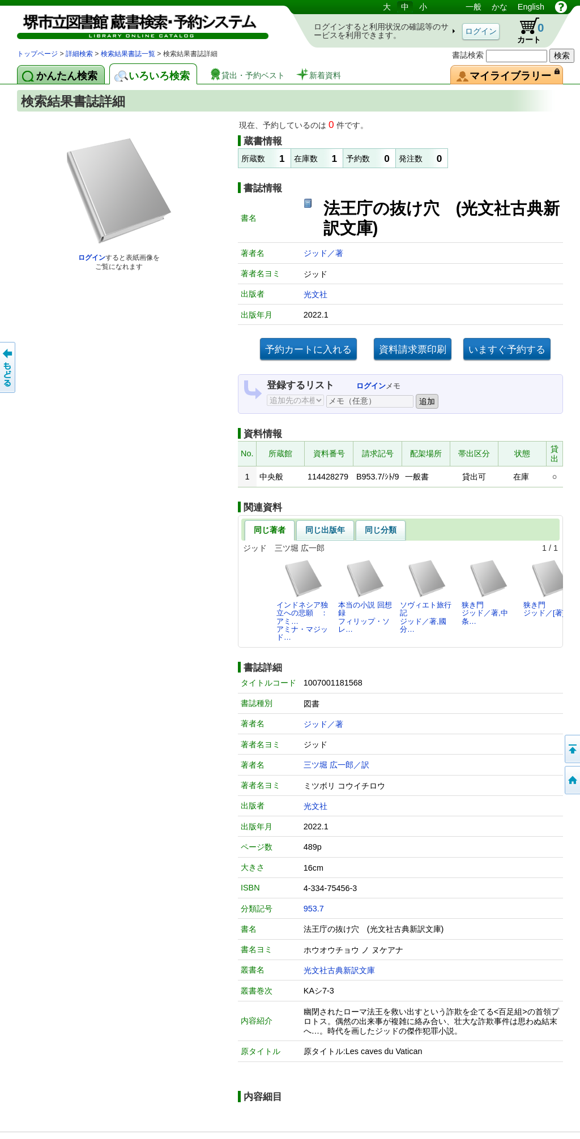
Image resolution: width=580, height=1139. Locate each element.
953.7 (314, 908)
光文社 (315, 294)
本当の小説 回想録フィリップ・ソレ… (365, 596)
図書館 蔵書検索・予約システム (136, 24)
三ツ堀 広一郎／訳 (336, 764)
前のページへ (8, 367)
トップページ (37, 54)
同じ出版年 (325, 529)
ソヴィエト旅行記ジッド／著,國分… (425, 596)
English (531, 6)
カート (525, 30)
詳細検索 (79, 54)
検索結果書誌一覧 (128, 54)
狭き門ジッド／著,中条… (485, 592)
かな (500, 6)
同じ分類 (380, 529)
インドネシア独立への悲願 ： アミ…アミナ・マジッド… (305, 600)
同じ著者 (269, 529)
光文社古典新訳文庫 (339, 970)
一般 (473, 6)
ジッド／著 (323, 253)
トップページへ (571, 780)
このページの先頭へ (571, 749)
